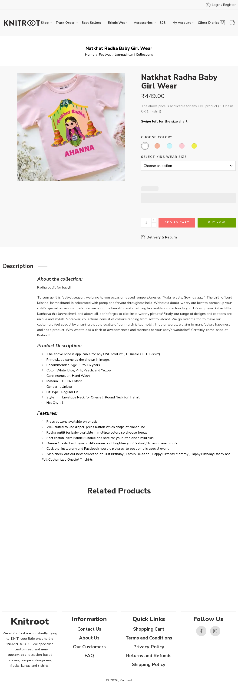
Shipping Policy (148, 664)
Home (89, 54)
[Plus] (153, 220)
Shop (45, 22)
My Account (181, 22)
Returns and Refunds (149, 655)
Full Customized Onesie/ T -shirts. (67, 459)
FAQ (89, 655)
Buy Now (216, 222)
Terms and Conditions (149, 638)
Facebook (91, 448)
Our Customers (89, 647)
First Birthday (113, 454)
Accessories (143, 22)
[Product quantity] (146, 223)
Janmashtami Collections (134, 54)
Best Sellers (91, 22)
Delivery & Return (159, 237)
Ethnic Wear (117, 22)
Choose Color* (156, 137)
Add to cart (177, 222)
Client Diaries (208, 22)
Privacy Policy (148, 647)
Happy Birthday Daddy (207, 454)
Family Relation (137, 454)
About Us (89, 638)
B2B (162, 22)
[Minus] (153, 225)
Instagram (69, 448)
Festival (105, 54)
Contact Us (89, 629)
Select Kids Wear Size (164, 157)
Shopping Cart (148, 629)
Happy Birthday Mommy (170, 454)
